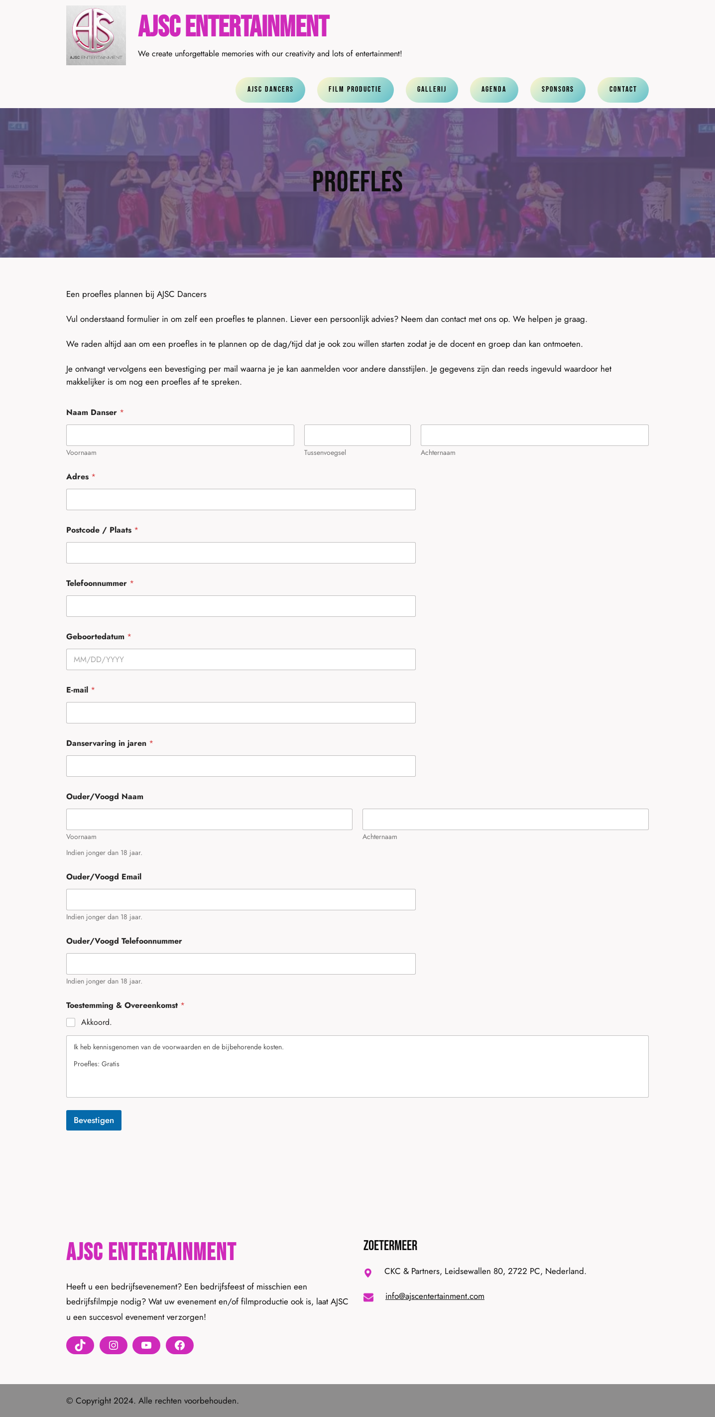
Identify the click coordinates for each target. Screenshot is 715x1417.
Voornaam (81, 452)
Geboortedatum (98, 636)
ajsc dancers (270, 89)
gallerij (432, 89)
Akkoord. (96, 1022)
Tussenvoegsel (325, 452)
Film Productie (355, 89)
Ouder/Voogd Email (103, 876)
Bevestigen (94, 1120)
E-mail (80, 690)
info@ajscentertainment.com (434, 1296)
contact (623, 89)
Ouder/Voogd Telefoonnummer (124, 941)
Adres (81, 476)
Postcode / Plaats (102, 530)
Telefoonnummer (100, 583)
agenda (493, 89)
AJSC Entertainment (233, 27)
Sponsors (558, 89)
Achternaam (438, 452)
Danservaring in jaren (109, 743)
